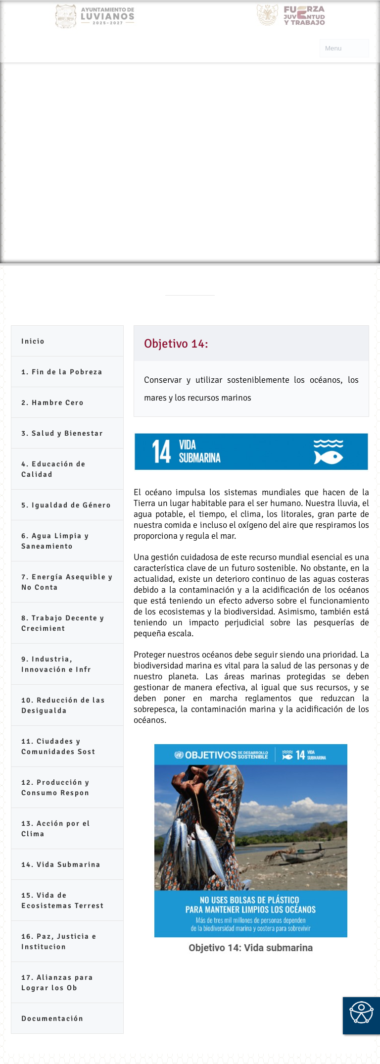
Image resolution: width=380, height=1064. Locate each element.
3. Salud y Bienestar (62, 433)
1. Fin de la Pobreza (62, 371)
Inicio (33, 341)
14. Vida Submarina (61, 864)
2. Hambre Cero (52, 402)
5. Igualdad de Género (66, 505)
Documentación (52, 1018)
